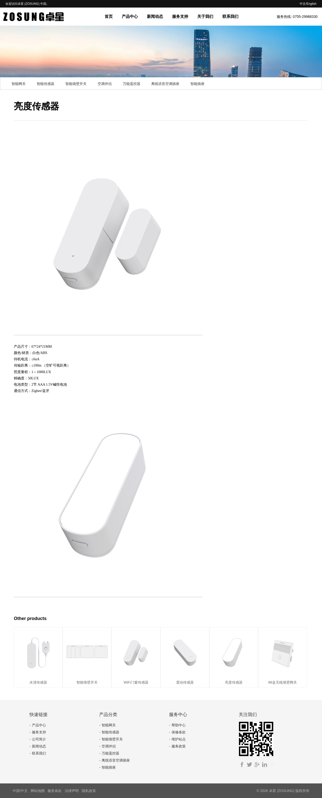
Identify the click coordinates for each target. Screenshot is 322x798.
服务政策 (179, 746)
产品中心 (130, 16)
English (311, 4)
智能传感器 (45, 84)
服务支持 (180, 16)
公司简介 (39, 739)
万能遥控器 (131, 84)
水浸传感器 (38, 682)
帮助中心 (179, 725)
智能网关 (19, 84)
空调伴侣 (105, 84)
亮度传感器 (234, 682)
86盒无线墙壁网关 (282, 682)
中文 (303, 4)
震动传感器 (185, 682)
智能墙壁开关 (76, 84)
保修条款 (179, 732)
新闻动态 (155, 16)
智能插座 (197, 84)
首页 (109, 16)
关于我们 (205, 16)
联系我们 (230, 16)
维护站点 (179, 739)
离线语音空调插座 (165, 84)
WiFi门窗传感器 (136, 682)
